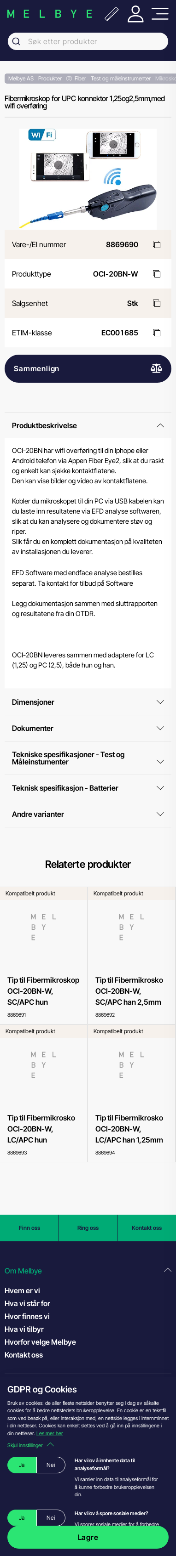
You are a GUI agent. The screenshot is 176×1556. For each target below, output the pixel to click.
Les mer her (49, 1433)
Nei (51, 1464)
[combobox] (88, 41)
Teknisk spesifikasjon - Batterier (88, 787)
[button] (88, 1271)
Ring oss (88, 1227)
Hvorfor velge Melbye (40, 1342)
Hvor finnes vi (27, 1316)
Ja (21, 1464)
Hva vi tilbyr (24, 1329)
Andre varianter (88, 814)
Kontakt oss (147, 1227)
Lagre (88, 1537)
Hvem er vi (22, 1290)
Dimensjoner (88, 702)
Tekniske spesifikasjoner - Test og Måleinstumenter (88, 758)
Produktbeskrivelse (88, 425)
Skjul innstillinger (30, 1445)
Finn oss (29, 1227)
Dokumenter (88, 728)
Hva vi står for (27, 1303)
